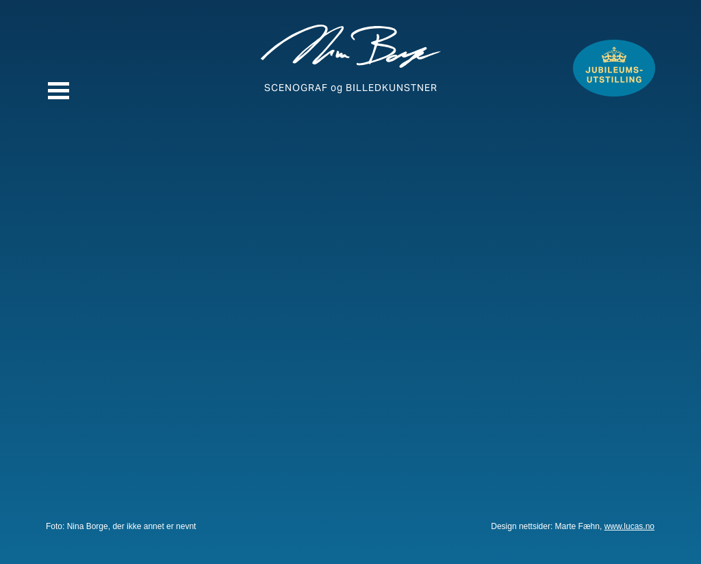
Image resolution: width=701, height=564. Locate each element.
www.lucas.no (629, 526)
